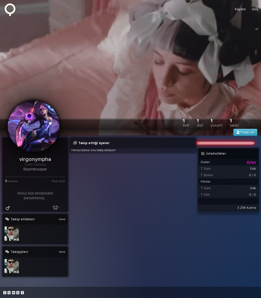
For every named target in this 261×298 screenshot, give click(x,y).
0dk (253, 169)
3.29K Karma (246, 208)
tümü (62, 219)
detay (251, 162)
